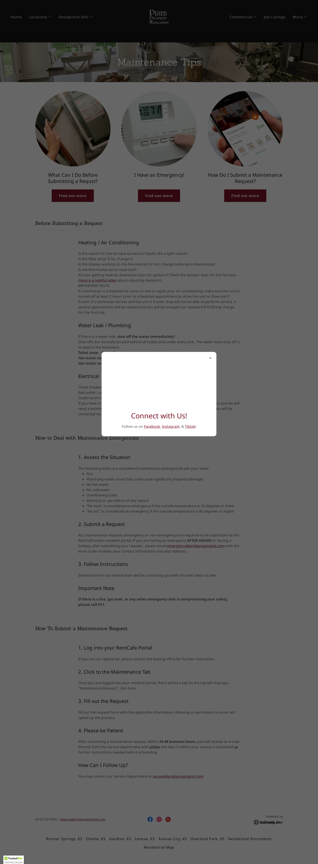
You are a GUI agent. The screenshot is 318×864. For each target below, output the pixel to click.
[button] (13, 860)
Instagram (171, 426)
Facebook (152, 426)
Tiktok (190, 426)
